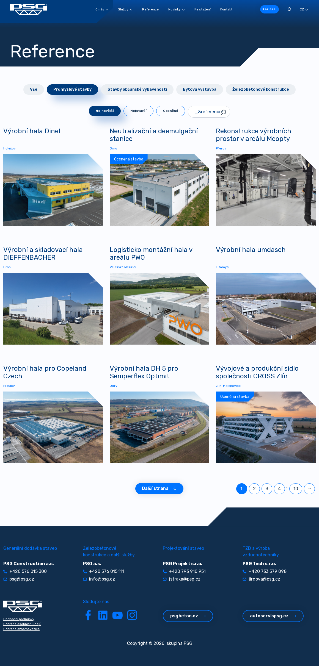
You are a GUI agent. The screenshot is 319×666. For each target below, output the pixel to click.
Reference (150, 9)
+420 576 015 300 (25, 571)
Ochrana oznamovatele (21, 629)
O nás (101, 9)
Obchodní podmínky (18, 619)
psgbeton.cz (188, 615)
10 (295, 488)
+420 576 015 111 (103, 571)
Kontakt (226, 9)
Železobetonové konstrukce (260, 89)
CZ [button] (304, 9)
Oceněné (170, 111)
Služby (125, 9)
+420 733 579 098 (265, 571)
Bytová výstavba (199, 89)
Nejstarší (138, 111)
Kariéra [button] (269, 9)
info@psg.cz (99, 579)
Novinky (176, 9)
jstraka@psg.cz (181, 579)
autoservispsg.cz (273, 615)
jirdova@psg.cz (261, 579)
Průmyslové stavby (72, 89)
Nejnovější (105, 111)
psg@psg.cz (18, 579)
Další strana (159, 488)
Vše (33, 89)
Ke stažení (202, 9)
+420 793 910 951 (184, 571)
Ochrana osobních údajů (22, 624)
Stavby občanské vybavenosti (137, 89)
